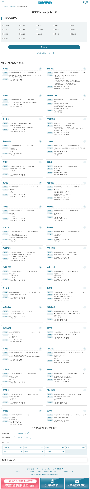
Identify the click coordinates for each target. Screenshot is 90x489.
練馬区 (40, 25)
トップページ (5, 6)
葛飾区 (57, 25)
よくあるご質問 (30, 469)
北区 (73, 25)
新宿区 (57, 34)
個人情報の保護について (50, 471)
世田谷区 (6, 25)
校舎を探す (12, 6)
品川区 (23, 29)
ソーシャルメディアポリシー (66, 471)
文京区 (40, 34)
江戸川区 (40, 29)
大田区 (23, 34)
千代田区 (6, 29)
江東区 (23, 25)
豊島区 (57, 29)
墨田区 (6, 34)
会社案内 (47, 469)
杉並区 (74, 34)
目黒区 (23, 38)
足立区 (74, 29)
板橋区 (6, 38)
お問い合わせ (39, 469)
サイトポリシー (19, 471)
